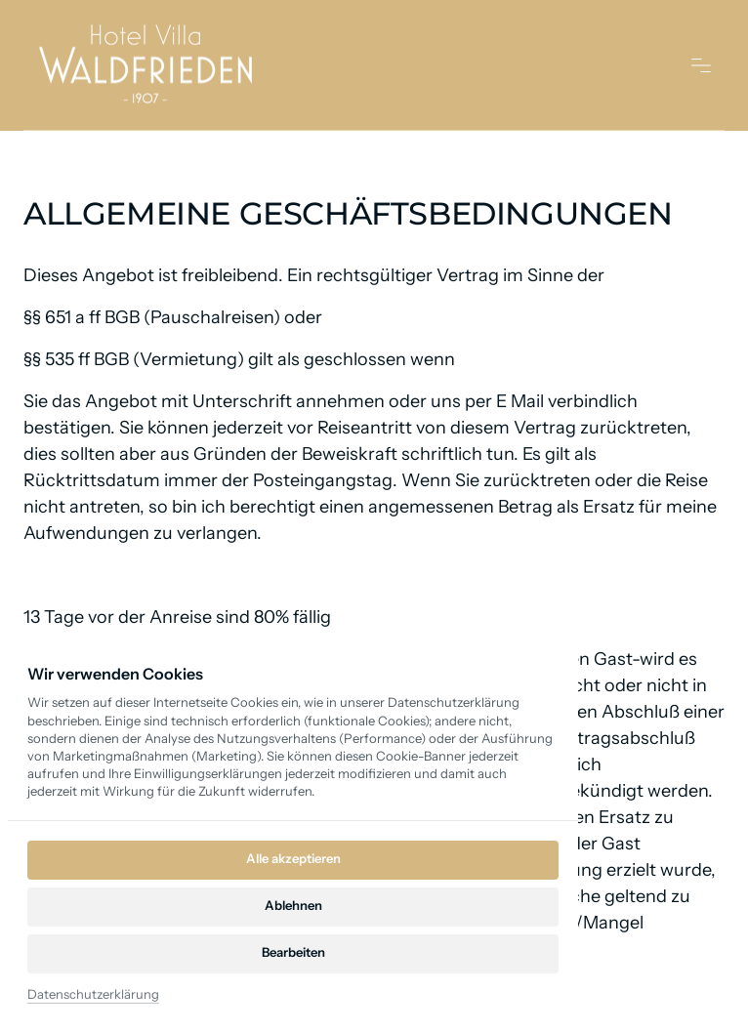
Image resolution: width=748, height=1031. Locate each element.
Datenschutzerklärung (93, 994)
